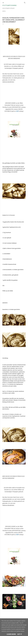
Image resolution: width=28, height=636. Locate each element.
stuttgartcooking (9, 5)
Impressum (12, 11)
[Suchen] (25, 2)
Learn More (11, 634)
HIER (17, 111)
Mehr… (18, 11)
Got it (19, 634)
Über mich (5, 11)
